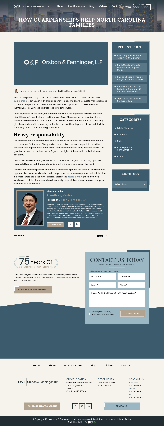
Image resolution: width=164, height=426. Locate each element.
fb (70, 224)
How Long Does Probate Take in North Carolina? (129, 56)
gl (82, 406)
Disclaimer (93, 312)
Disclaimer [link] (98, 419)
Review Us (121, 406)
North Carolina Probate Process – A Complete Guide (128, 68)
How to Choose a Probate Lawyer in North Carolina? (130, 78)
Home (36, 365)
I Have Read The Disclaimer (103, 314)
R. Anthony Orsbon (31, 91)
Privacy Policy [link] (124, 419)
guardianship (20, 100)
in (77, 224)
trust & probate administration (124, 148)
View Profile (55, 224)
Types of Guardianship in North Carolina (129, 100)
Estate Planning (49, 91)
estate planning (76, 176)
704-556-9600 (136, 7)
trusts (120, 156)
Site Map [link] (110, 419)
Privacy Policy (105, 312)
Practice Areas (76, 6)
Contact (116, 6)
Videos (103, 6)
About (60, 6)
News (120, 141)
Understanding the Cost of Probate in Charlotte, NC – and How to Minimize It (130, 89)
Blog (92, 6)
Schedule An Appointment (33, 289)
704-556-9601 (136, 397)
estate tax (122, 134)
